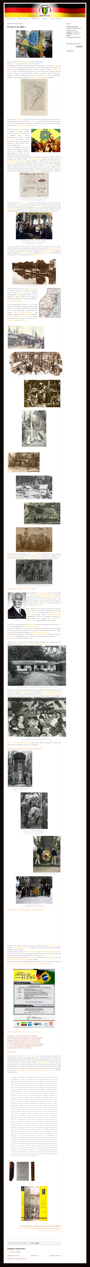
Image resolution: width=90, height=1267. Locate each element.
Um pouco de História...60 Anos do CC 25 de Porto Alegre (23, 1042)
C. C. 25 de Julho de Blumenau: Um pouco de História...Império (25, 1044)
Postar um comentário (15, 1252)
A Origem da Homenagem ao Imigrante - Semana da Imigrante (25, 1038)
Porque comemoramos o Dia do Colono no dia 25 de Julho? (24, 1040)
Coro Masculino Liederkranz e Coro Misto (19, 1048)
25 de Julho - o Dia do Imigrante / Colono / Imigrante (22, 1036)
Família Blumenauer (23, 18)
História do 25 (36, 18)
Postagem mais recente (13, 1255)
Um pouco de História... (56, 18)
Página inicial (34, 1255)
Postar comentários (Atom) (19, 1258)
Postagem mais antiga (54, 1255)
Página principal (10, 18)
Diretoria (44, 18)
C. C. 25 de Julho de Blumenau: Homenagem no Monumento (24, 1046)
